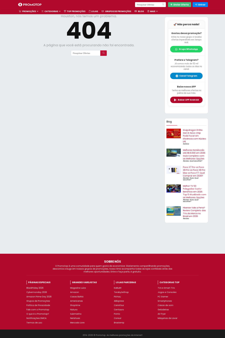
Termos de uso (34, 322)
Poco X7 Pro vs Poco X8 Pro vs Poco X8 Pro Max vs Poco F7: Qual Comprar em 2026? (194, 171)
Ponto (117, 313)
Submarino (76, 313)
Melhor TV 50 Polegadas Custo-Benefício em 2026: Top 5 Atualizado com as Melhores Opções (194, 192)
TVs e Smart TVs (166, 287)
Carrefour (119, 305)
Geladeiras (163, 309)
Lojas (93, 11)
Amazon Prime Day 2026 (39, 296)
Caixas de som (165, 305)
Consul (117, 318)
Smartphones (165, 301)
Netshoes (75, 318)
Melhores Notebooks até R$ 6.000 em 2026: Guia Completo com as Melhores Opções (194, 154)
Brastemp (119, 322)
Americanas (76, 301)
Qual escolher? (196, 161)
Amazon (74, 292)
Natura (73, 309)
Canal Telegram (186, 75)
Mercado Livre (77, 322)
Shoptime (75, 305)
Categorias (50, 11)
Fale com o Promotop (37, 309)
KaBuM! (117, 287)
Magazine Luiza (78, 287)
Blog (139, 11)
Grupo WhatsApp (186, 49)
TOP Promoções (74, 11)
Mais (151, 11)
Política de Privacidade (38, 305)
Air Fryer (162, 313)
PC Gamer (163, 296)
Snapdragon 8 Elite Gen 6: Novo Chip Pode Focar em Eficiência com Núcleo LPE (194, 136)
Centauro (119, 309)
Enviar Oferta (179, 4)
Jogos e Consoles (167, 292)
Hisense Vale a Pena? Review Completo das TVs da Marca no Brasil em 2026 (194, 212)
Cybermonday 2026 (36, 292)
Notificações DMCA (36, 318)
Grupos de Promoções (116, 11)
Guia (192, 178)
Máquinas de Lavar (167, 318)
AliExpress (119, 301)
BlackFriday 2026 (34, 287)
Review (186, 161)
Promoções (27, 11)
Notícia (186, 144)
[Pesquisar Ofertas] (163, 4)
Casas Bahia (76, 296)
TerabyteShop (121, 292)
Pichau (117, 296)
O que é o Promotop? (37, 313)
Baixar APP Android (186, 99)
